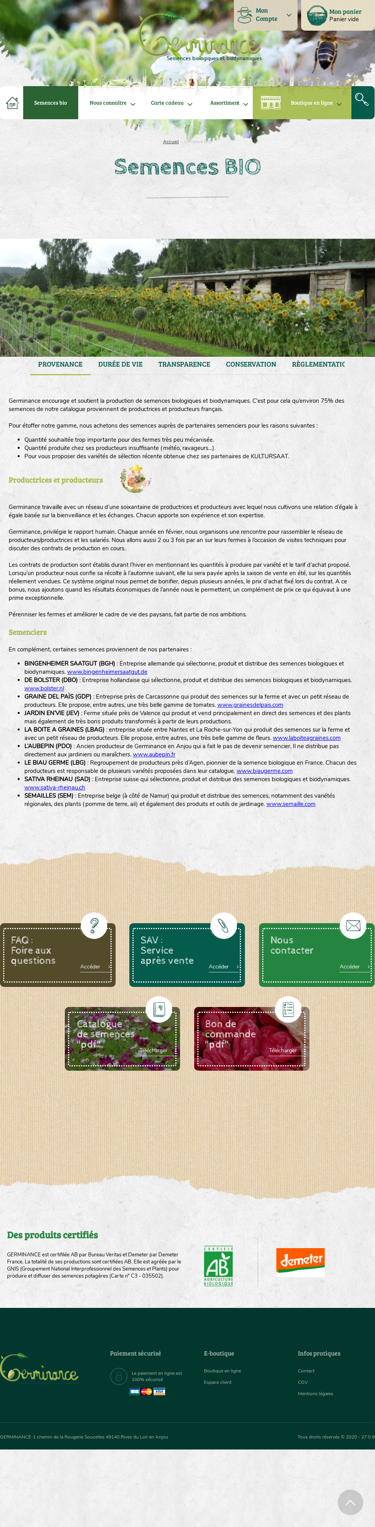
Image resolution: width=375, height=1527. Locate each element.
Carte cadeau (167, 102)
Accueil (171, 141)
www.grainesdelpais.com (311, 739)
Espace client (220, 1459)
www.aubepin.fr (212, 805)
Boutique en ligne (312, 102)
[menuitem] (338, 15)
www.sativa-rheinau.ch (108, 851)
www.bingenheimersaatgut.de (161, 702)
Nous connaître (108, 102)
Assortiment (224, 102)
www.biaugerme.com (56, 833)
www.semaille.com (52, 880)
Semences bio (50, 102)
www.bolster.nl (95, 720)
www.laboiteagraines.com (62, 786)
